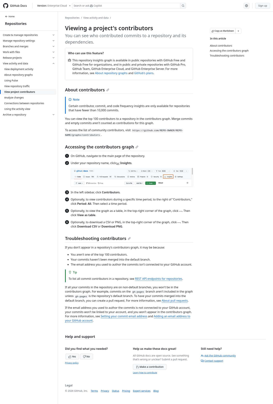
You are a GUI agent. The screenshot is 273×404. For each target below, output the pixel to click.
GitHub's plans (143, 73)
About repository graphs (111, 73)
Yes (72, 356)
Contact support (212, 360)
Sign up (262, 5)
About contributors (87, 90)
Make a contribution (150, 366)
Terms (94, 390)
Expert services (142, 390)
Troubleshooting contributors (98, 238)
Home (10, 16)
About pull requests (175, 301)
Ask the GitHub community (218, 355)
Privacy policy (72, 362)
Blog (156, 390)
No (86, 356)
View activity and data (96, 17)
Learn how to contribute (145, 372)
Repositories (15, 23)
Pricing (126, 390)
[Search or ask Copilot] (129, 6)
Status (115, 390)
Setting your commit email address (124, 316)
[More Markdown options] (238, 31)
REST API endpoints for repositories (158, 279)
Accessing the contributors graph (101, 147)
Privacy (105, 390)
